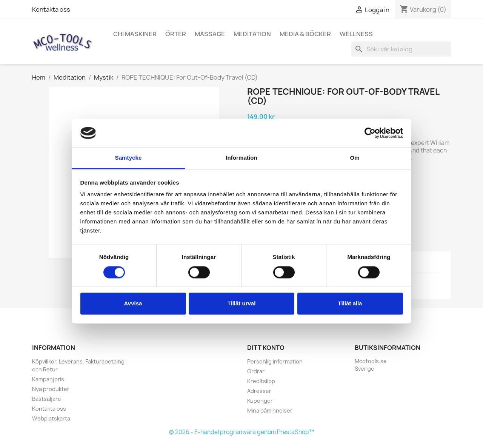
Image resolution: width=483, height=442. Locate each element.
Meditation (252, 34)
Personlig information (275, 361)
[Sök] (401, 49)
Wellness (356, 34)
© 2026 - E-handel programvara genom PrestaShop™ (241, 432)
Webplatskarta (51, 418)
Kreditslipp (261, 381)
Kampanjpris (48, 379)
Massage (210, 34)
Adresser (259, 390)
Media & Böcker (305, 34)
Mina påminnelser (269, 410)
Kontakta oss (51, 9)
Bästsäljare (46, 398)
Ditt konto (266, 347)
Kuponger (260, 400)
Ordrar (256, 371)
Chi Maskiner (135, 34)
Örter (175, 34)
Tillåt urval (242, 303)
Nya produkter (50, 389)
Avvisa (133, 303)
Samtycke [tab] (128, 158)
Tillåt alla (350, 303)
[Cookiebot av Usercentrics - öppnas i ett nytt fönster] (370, 133)
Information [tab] (241, 158)
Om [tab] (354, 158)
